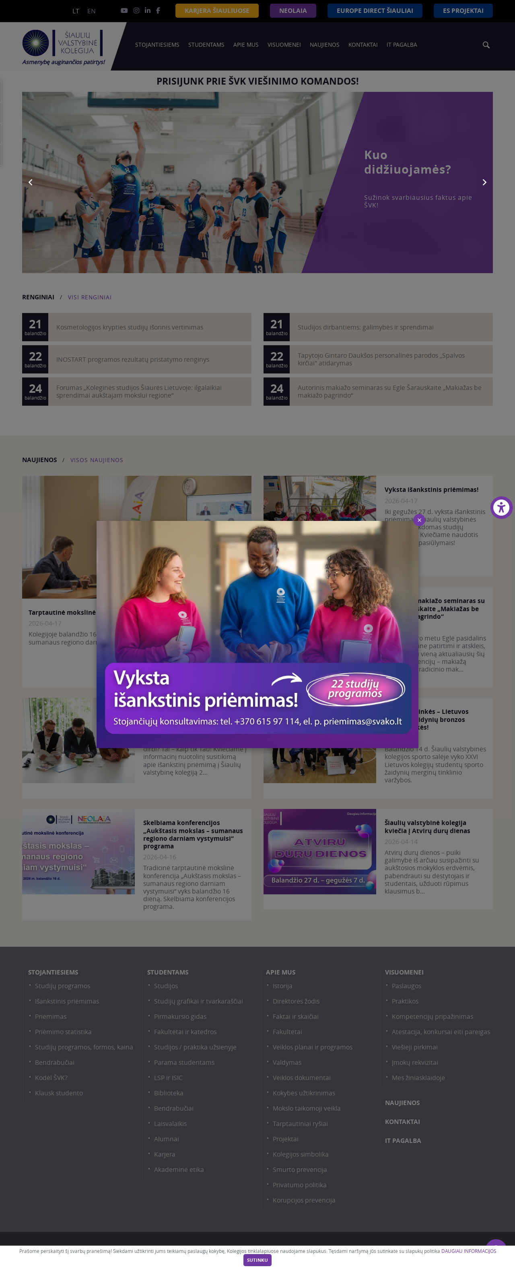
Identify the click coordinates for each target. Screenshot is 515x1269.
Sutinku (257, 1260)
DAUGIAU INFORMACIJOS (468, 1251)
